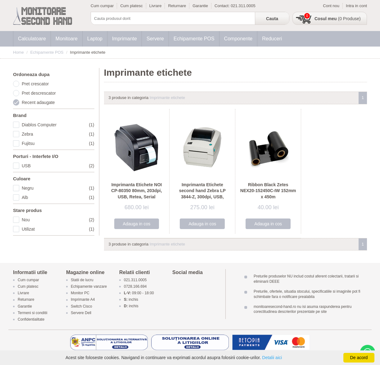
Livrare (155, 5)
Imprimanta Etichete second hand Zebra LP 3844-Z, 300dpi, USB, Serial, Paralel (202, 193)
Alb (58, 197)
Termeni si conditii (32, 313)
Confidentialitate (31, 319)
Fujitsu (58, 143)
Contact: (223, 5)
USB (58, 166)
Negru (58, 188)
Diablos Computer (58, 125)
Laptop (94, 38)
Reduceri (272, 38)
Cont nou (331, 5)
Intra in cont (356, 5)
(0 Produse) (337, 18)
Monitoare (67, 38)
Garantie (200, 5)
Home (18, 52)
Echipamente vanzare (89, 286)
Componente (238, 38)
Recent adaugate (38, 102)
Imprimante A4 (83, 300)
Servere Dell (81, 313)
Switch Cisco (81, 306)
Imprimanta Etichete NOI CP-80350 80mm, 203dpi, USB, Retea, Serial (136, 190)
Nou (58, 220)
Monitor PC (80, 293)
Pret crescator (35, 83)
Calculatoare (32, 38)
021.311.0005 (243, 5)
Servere (155, 38)
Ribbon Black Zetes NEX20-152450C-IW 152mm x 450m (268, 190)
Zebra (58, 134)
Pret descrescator (39, 93)
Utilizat (58, 229)
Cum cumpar (102, 5)
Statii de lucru (82, 280)
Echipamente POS (194, 38)
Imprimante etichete (167, 97)
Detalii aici (272, 357)
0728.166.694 (135, 286)
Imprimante (124, 38)
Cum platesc (131, 5)
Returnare (177, 5)
